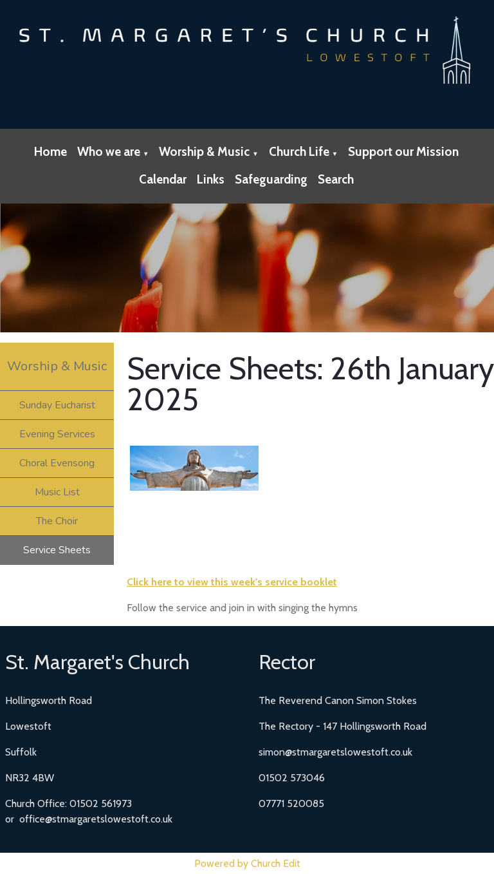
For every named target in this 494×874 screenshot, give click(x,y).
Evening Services (57, 434)
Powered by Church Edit (247, 863)
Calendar (163, 179)
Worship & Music (204, 151)
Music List (57, 492)
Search (336, 179)
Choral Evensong (57, 463)
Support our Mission (403, 151)
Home (50, 151)
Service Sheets (57, 550)
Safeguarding (271, 179)
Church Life (299, 151)
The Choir (57, 521)
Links (210, 179)
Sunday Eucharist (57, 405)
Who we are (108, 151)
